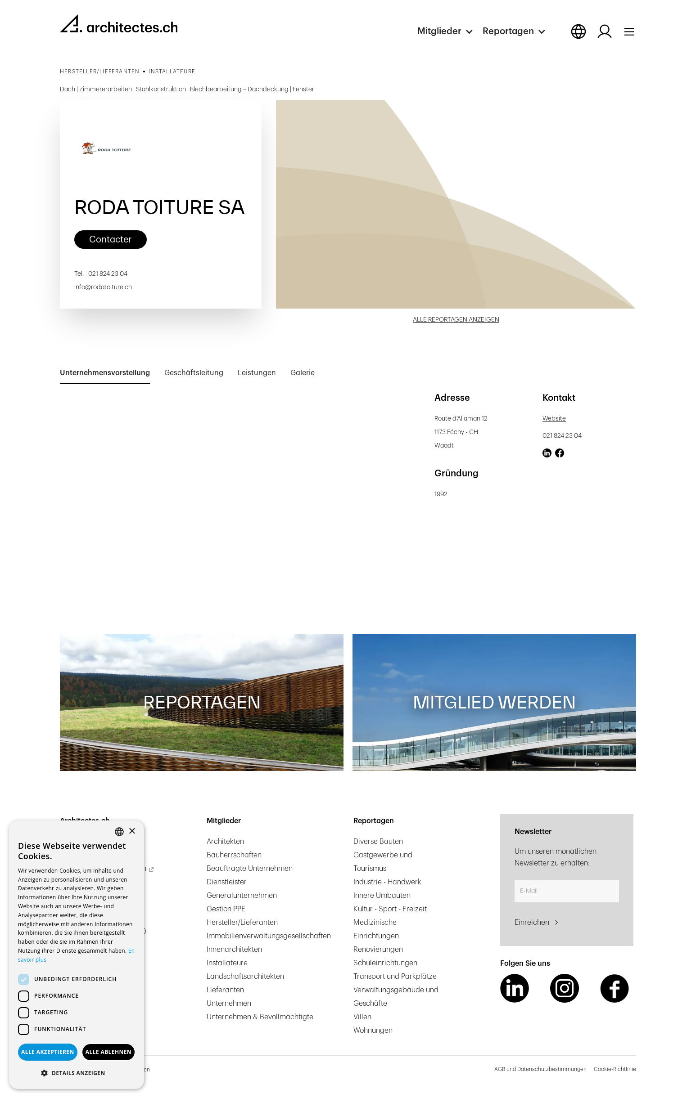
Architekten (225, 841)
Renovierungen (378, 949)
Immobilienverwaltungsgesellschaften (269, 936)
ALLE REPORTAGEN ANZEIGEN (456, 320)
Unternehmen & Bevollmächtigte (260, 1017)
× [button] (131, 831)
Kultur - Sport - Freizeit (390, 909)
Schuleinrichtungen (385, 963)
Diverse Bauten (378, 841)
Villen (362, 1017)
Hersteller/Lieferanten (242, 922)
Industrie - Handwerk (387, 882)
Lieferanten (225, 990)
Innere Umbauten (382, 895)
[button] (450, 31)
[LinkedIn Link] (514, 988)
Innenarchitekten (234, 949)
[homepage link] (118, 23)
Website (554, 419)
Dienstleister (227, 882)
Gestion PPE (226, 909)
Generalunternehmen (242, 895)
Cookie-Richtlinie (615, 1069)
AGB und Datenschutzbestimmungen (540, 1069)
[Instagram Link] (564, 988)
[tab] (105, 373)
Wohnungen (373, 1030)
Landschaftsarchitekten (245, 976)
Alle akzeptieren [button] (47, 1052)
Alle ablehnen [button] (108, 1052)
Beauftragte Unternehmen (250, 868)
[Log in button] (605, 31)
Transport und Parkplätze (395, 976)
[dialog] (76, 954)
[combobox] (119, 831)
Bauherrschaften (234, 855)
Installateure (227, 963)
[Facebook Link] (614, 988)
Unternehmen (229, 1003)
